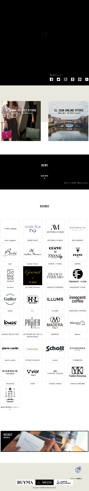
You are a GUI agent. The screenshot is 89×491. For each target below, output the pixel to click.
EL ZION (7, 75)
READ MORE (44, 175)
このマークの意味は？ (76, 478)
